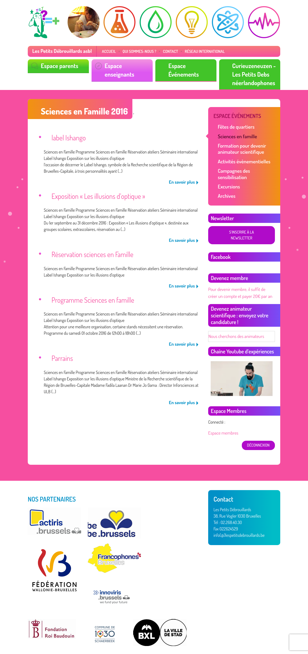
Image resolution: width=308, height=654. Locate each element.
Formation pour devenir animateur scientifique (240, 145)
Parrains (61, 351)
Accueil (103, 51)
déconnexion (259, 424)
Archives (226, 184)
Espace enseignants (127, 65)
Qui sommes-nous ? (132, 51)
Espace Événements (191, 65)
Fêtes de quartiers (235, 124)
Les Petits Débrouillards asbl (59, 51)
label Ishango (67, 135)
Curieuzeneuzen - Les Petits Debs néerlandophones (252, 73)
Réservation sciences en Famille (89, 249)
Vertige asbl (55, 636)
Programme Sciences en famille (90, 294)
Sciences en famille (236, 133)
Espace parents (58, 65)
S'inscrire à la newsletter (241, 220)
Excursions (228, 175)
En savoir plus (183, 179)
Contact (162, 51)
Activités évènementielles (242, 157)
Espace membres (222, 412)
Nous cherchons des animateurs (234, 316)
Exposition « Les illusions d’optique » (95, 192)
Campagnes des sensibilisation (246, 166)
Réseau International (194, 51)
